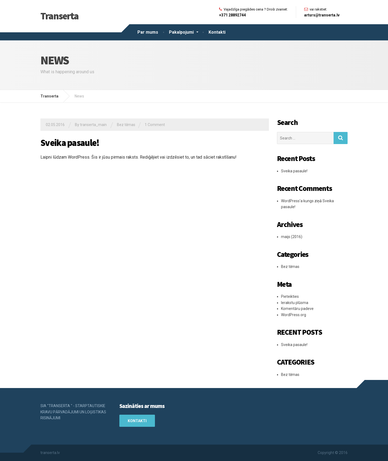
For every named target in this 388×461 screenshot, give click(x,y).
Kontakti (217, 32)
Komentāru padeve (297, 308)
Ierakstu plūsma (294, 303)
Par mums (147, 32)
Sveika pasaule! (69, 142)
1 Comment (155, 125)
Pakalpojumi (181, 32)
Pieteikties (290, 296)
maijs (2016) (291, 237)
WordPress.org (293, 315)
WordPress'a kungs (297, 201)
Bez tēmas (126, 125)
